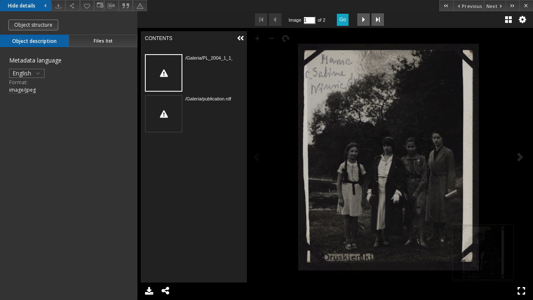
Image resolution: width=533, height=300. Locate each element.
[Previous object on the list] (468, 5)
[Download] (58, 5)
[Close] (526, 5)
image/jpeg (22, 89)
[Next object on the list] (495, 5)
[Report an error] (140, 5)
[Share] (72, 5)
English (26, 73)
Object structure (33, 24)
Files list (103, 41)
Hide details (28, 5)
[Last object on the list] (512, 5)
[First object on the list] (446, 5)
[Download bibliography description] (111, 6)
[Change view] (99, 5)
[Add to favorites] (87, 5)
